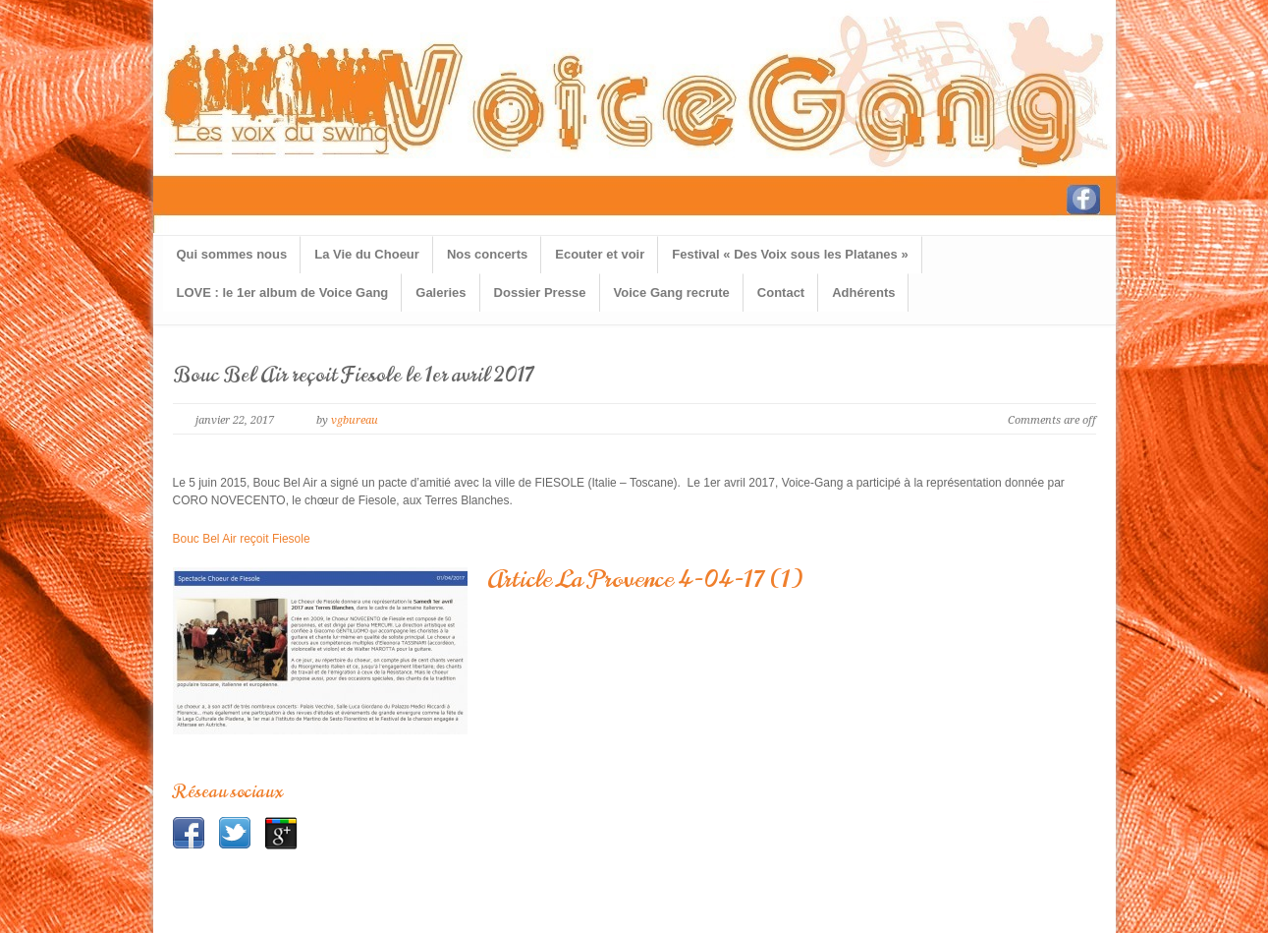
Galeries (440, 292)
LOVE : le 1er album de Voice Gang (283, 292)
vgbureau (354, 420)
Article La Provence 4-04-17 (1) (644, 579)
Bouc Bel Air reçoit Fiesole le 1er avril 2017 (353, 375)
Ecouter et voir (599, 254)
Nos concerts (487, 254)
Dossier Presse (540, 292)
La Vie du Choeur (366, 254)
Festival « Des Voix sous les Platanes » (790, 254)
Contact (780, 292)
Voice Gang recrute (672, 292)
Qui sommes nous (232, 254)
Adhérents (863, 292)
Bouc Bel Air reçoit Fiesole (241, 539)
